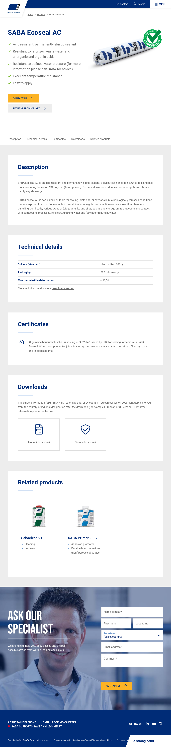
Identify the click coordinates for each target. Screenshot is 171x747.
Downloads (78, 139)
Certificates (59, 139)
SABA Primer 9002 (83, 538)
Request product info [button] (26, 108)
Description (14, 139)
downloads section (63, 288)
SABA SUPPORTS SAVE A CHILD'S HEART (35, 726)
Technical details (37, 139)
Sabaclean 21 (31, 538)
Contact (122, 4)
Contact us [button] (20, 98)
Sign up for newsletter (59, 722)
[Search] (139, 4)
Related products (100, 139)
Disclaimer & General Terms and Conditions (92, 740)
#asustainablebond (22, 722)
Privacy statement (62, 740)
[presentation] (126, 675)
